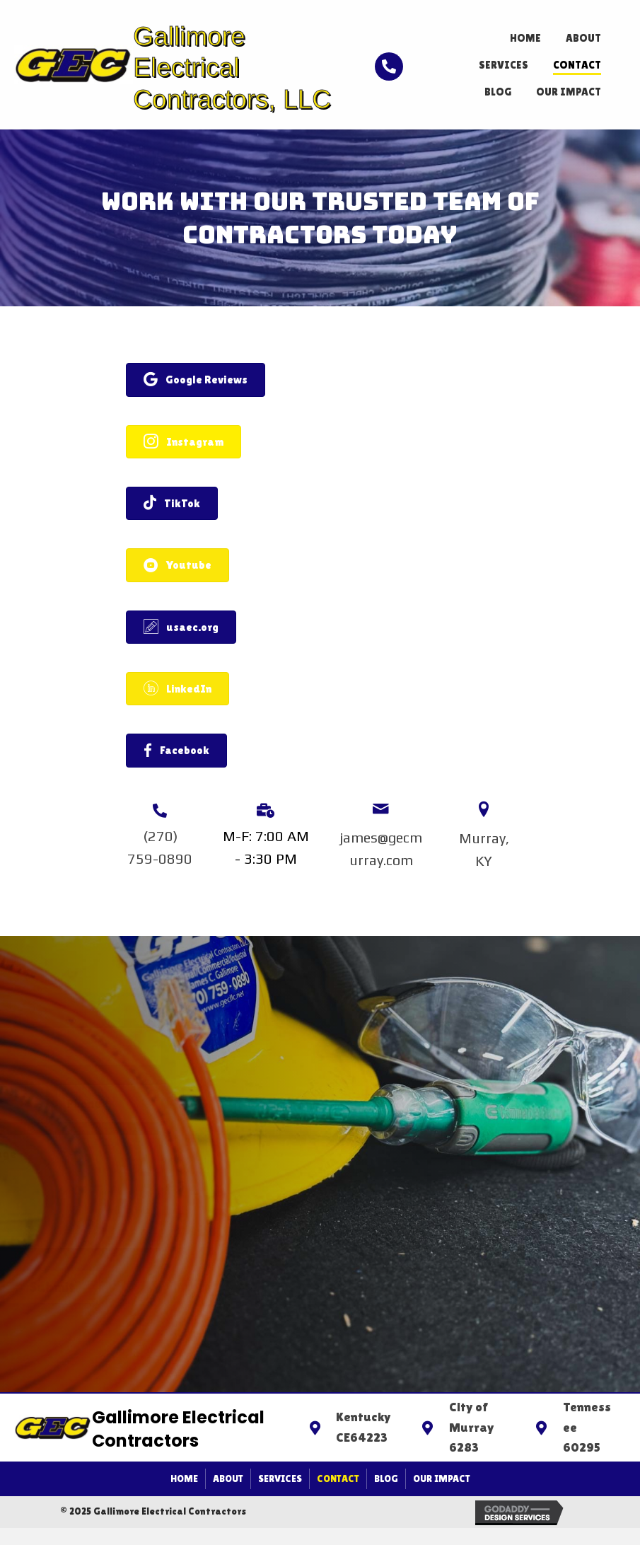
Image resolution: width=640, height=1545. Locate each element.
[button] (195, 379)
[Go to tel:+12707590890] (379, 65)
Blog (386, 1478)
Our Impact (441, 1478)
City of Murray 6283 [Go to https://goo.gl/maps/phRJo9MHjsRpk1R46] (471, 1427)
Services (280, 1478)
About (228, 1478)
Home (184, 1478)
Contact (338, 1478)
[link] (525, 36)
